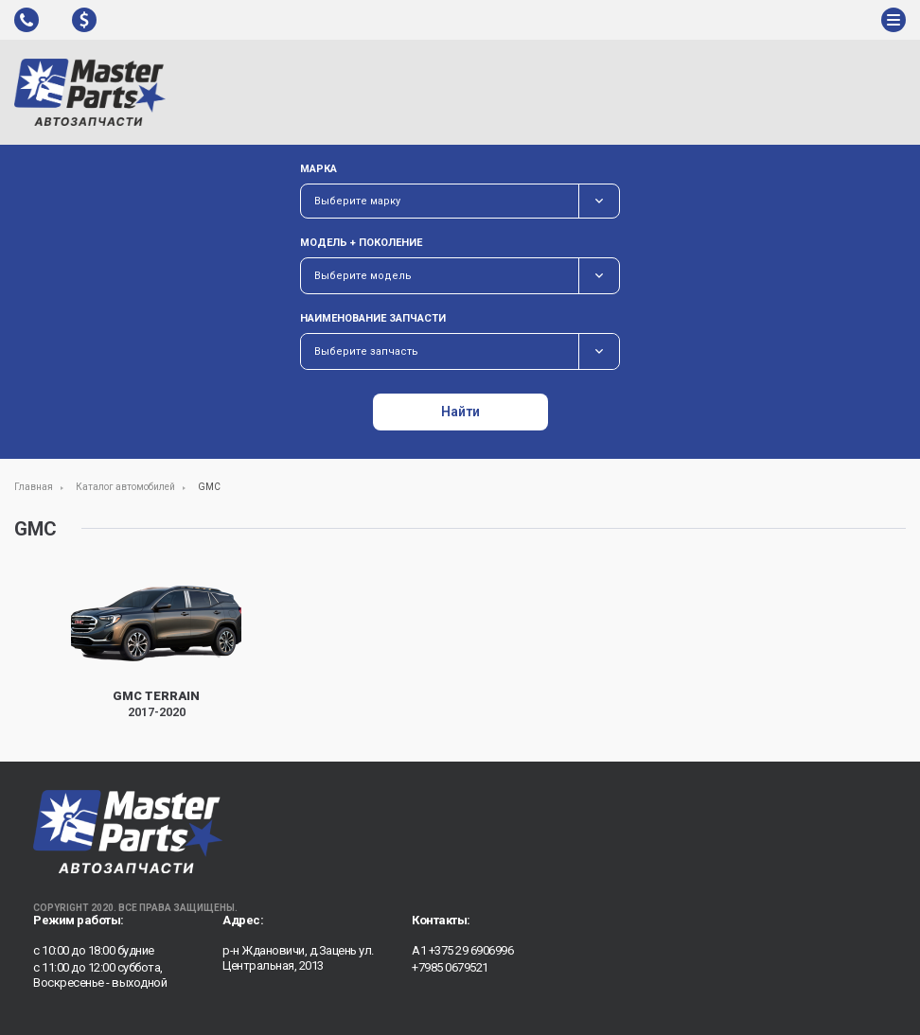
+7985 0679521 (450, 967)
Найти (460, 411)
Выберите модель (363, 276)
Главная (33, 487)
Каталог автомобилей (125, 487)
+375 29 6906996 (471, 950)
